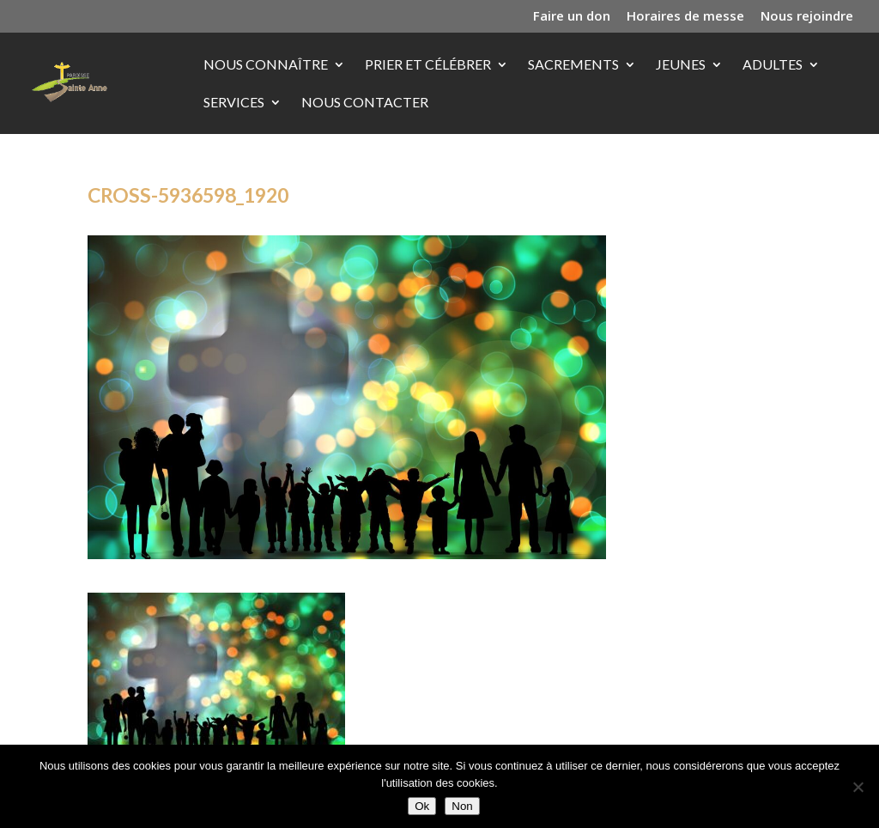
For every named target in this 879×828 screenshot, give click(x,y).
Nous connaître (265, 65)
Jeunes (681, 65)
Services (233, 103)
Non (462, 806)
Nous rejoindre (807, 16)
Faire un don (571, 16)
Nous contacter (364, 103)
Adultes (773, 65)
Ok (422, 806)
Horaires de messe (685, 16)
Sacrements (573, 65)
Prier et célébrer (428, 65)
